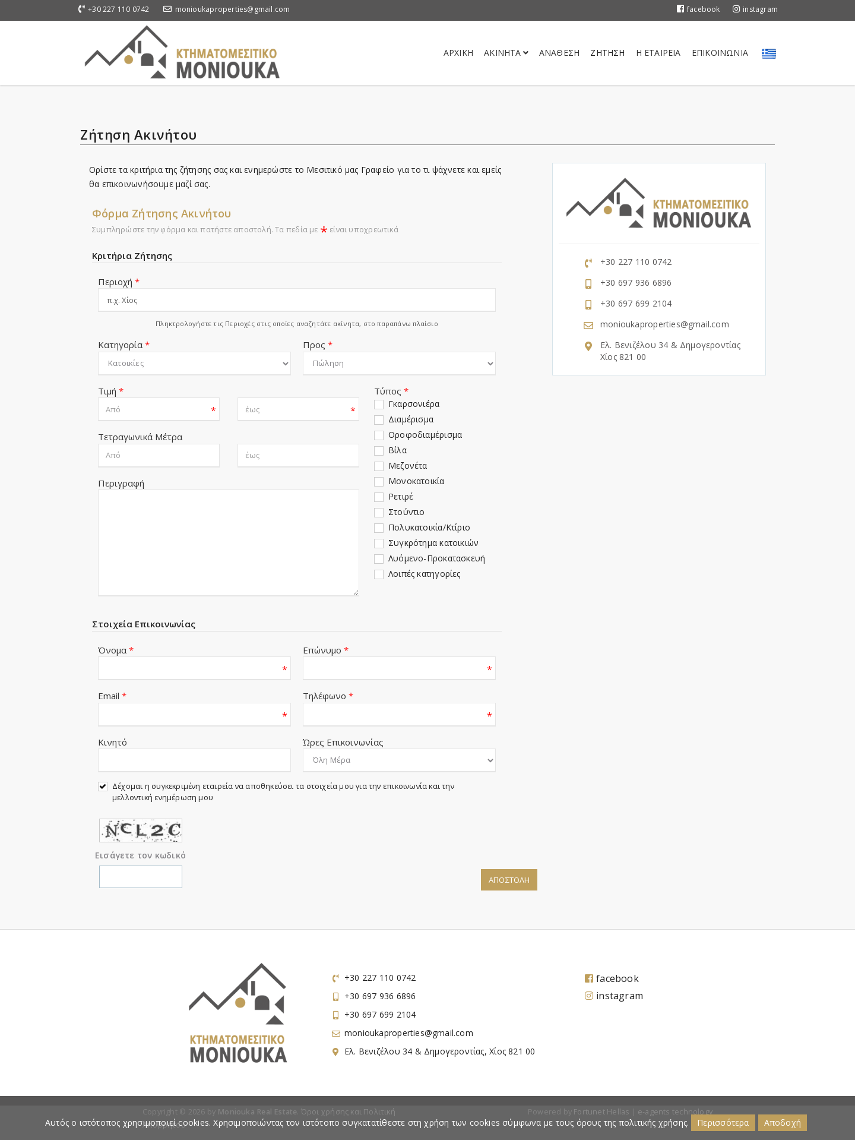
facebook (698, 9)
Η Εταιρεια (658, 52)
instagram (755, 9)
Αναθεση (559, 52)
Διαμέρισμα (410, 419)
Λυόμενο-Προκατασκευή (436, 558)
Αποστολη (509, 879)
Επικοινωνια (720, 52)
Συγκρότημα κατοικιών (433, 542)
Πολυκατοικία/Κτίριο (429, 527)
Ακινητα (506, 52)
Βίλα (397, 450)
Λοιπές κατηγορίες (424, 573)
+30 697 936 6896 (636, 282)
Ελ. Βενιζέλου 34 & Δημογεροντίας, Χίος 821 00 (439, 1051)
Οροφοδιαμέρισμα (425, 434)
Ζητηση (607, 52)
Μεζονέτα (408, 465)
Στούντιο (406, 511)
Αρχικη (458, 52)
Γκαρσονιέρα (413, 403)
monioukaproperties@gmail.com (232, 9)
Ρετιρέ (400, 496)
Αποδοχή (782, 1122)
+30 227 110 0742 (118, 9)
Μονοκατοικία (416, 481)
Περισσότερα (723, 1122)
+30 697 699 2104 (636, 303)
